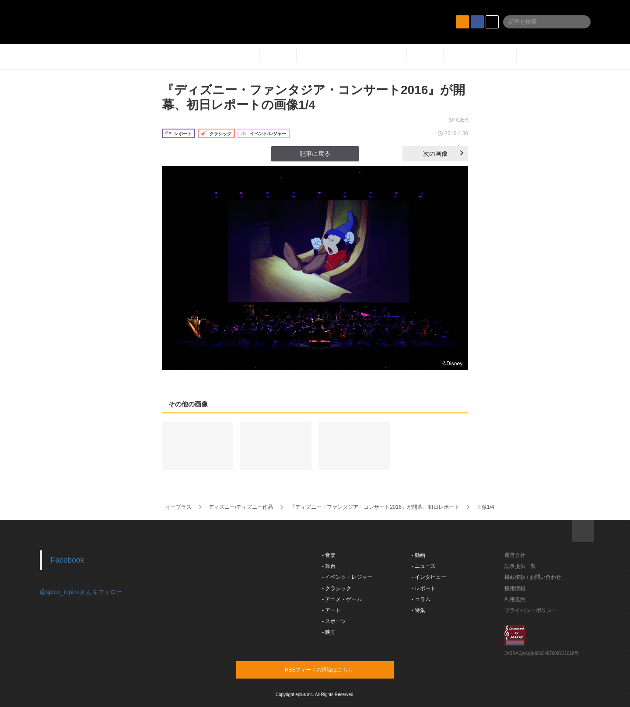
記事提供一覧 (520, 566)
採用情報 (514, 588)
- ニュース (424, 566)
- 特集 (418, 610)
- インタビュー (429, 577)
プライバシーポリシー (530, 610)
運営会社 (514, 555)
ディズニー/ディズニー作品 (241, 507)
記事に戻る (315, 153)
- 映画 (329, 632)
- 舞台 (329, 566)
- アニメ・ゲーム (342, 599)
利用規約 (514, 599)
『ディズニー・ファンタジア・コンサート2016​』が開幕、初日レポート (374, 507)
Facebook (67, 560)
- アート (331, 610)
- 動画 (418, 555)
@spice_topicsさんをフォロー (81, 591)
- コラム (421, 599)
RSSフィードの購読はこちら (331, 669)
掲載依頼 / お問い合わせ (532, 577)
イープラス (178, 507)
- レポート (424, 588)
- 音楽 (329, 555)
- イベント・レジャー (347, 577)
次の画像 (443, 153)
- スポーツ (334, 621)
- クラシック (336, 588)
